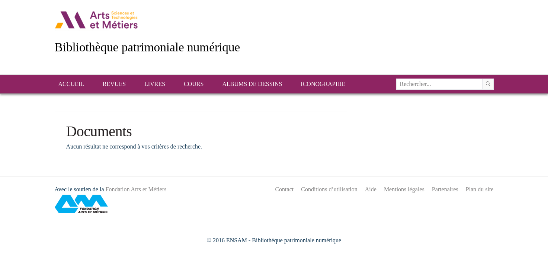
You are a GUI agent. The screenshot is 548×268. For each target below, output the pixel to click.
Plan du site (480, 189)
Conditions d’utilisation (329, 189)
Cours (194, 84)
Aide (370, 189)
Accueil (71, 84)
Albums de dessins (252, 84)
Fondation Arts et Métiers (135, 189)
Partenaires (445, 189)
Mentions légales (404, 189)
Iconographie (323, 84)
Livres (154, 84)
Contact (284, 189)
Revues (114, 84)
